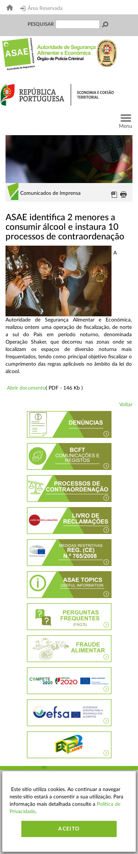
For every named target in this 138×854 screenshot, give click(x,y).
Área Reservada (41, 8)
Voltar (125, 404)
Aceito (68, 829)
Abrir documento (26, 388)
